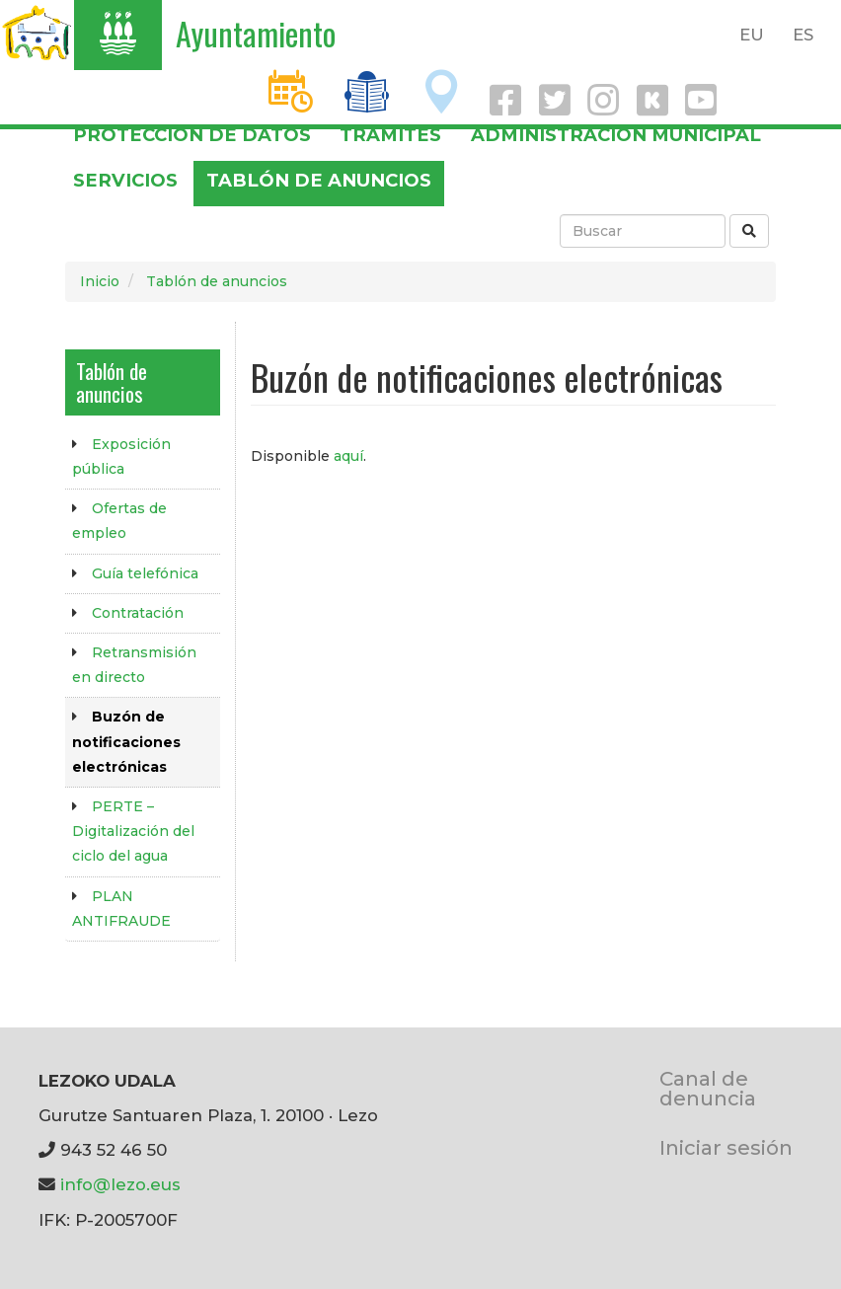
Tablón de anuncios (318, 180)
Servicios (125, 180)
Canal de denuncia (707, 1088)
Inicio (99, 281)
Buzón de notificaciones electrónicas (126, 741)
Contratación (138, 613)
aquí (348, 456)
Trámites (390, 134)
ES (803, 34)
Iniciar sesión (726, 1147)
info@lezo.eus (120, 1184)
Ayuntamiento (256, 33)
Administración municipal (616, 134)
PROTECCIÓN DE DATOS (192, 134)
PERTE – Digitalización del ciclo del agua (133, 831)
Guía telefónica (145, 573)
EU (751, 34)
